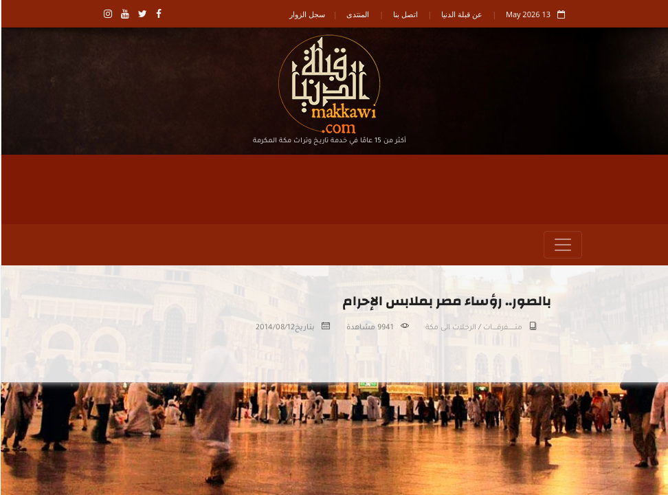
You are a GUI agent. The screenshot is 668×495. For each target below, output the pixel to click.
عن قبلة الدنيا (461, 14)
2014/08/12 (274, 328)
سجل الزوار (306, 14)
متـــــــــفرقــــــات (502, 328)
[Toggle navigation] (562, 244)
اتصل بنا (404, 14)
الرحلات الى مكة (450, 328)
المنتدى (357, 14)
